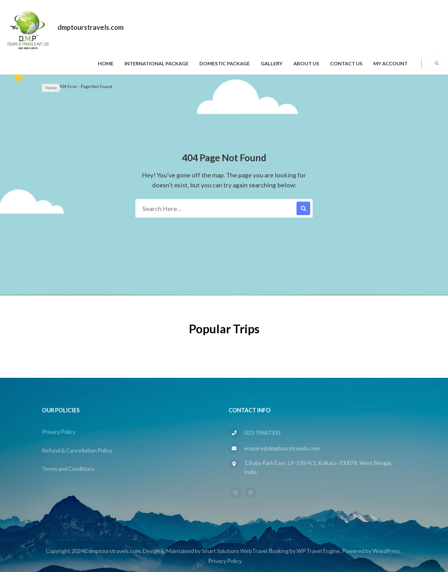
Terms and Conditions (68, 468)
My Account (390, 63)
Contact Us (346, 63)
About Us (306, 63)
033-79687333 (262, 432)
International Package (156, 63)
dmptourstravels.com (91, 27)
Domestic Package (224, 63)
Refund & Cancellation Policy (77, 450)
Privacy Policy (59, 431)
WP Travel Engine (318, 550)
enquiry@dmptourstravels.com (282, 448)
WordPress (386, 550)
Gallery (271, 63)
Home (106, 63)
